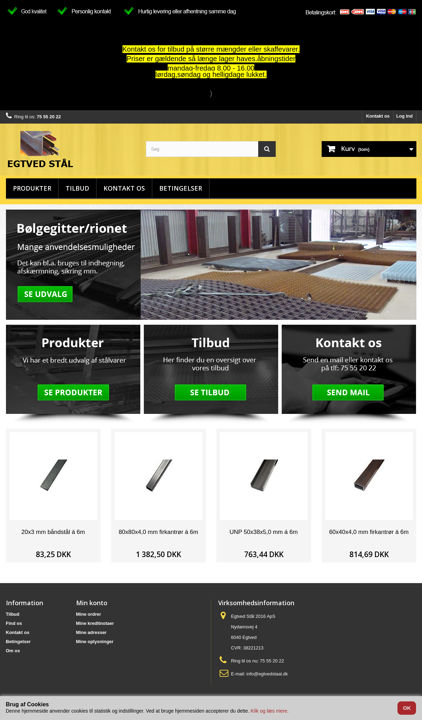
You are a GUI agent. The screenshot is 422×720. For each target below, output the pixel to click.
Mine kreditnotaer (95, 623)
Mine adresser (91, 632)
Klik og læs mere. (270, 711)
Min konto (91, 603)
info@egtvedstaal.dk (267, 673)
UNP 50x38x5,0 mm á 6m (263, 532)
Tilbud (77, 188)
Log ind (404, 116)
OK (407, 708)
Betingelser (180, 188)
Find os (14, 623)
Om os (13, 650)
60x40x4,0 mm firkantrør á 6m (369, 532)
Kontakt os (377, 116)
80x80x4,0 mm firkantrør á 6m (158, 532)
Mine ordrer (88, 614)
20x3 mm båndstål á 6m (53, 532)
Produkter (32, 188)
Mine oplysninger (95, 641)
